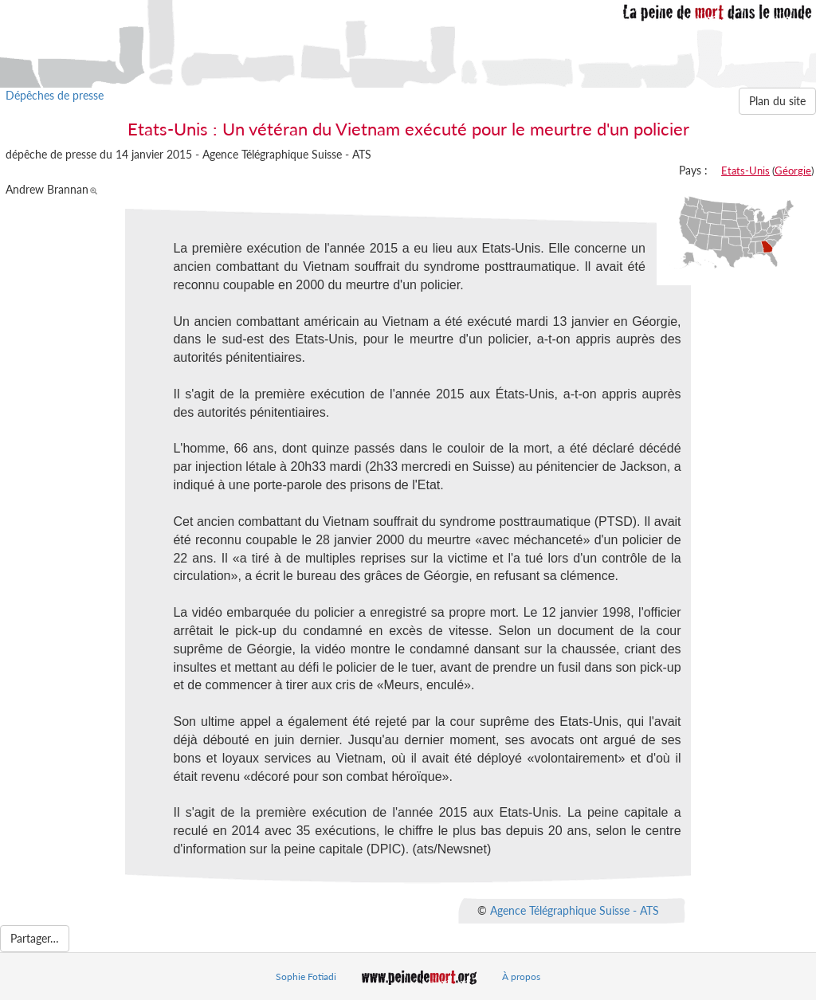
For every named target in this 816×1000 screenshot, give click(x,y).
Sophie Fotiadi (306, 976)
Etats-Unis (745, 170)
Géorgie (793, 170)
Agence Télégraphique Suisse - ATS (574, 909)
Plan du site (777, 101)
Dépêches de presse (55, 95)
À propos (521, 976)
